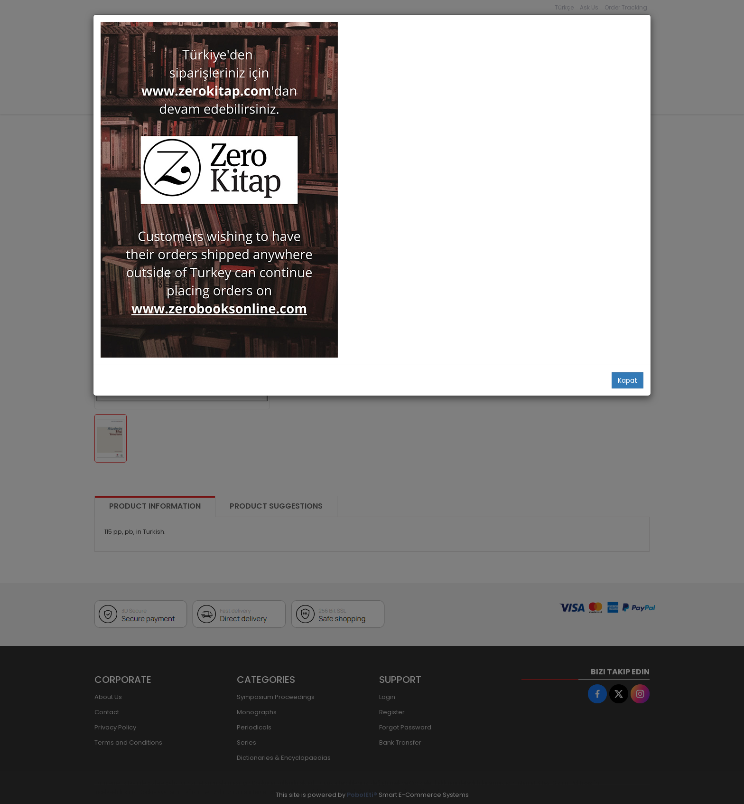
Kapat (627, 380)
